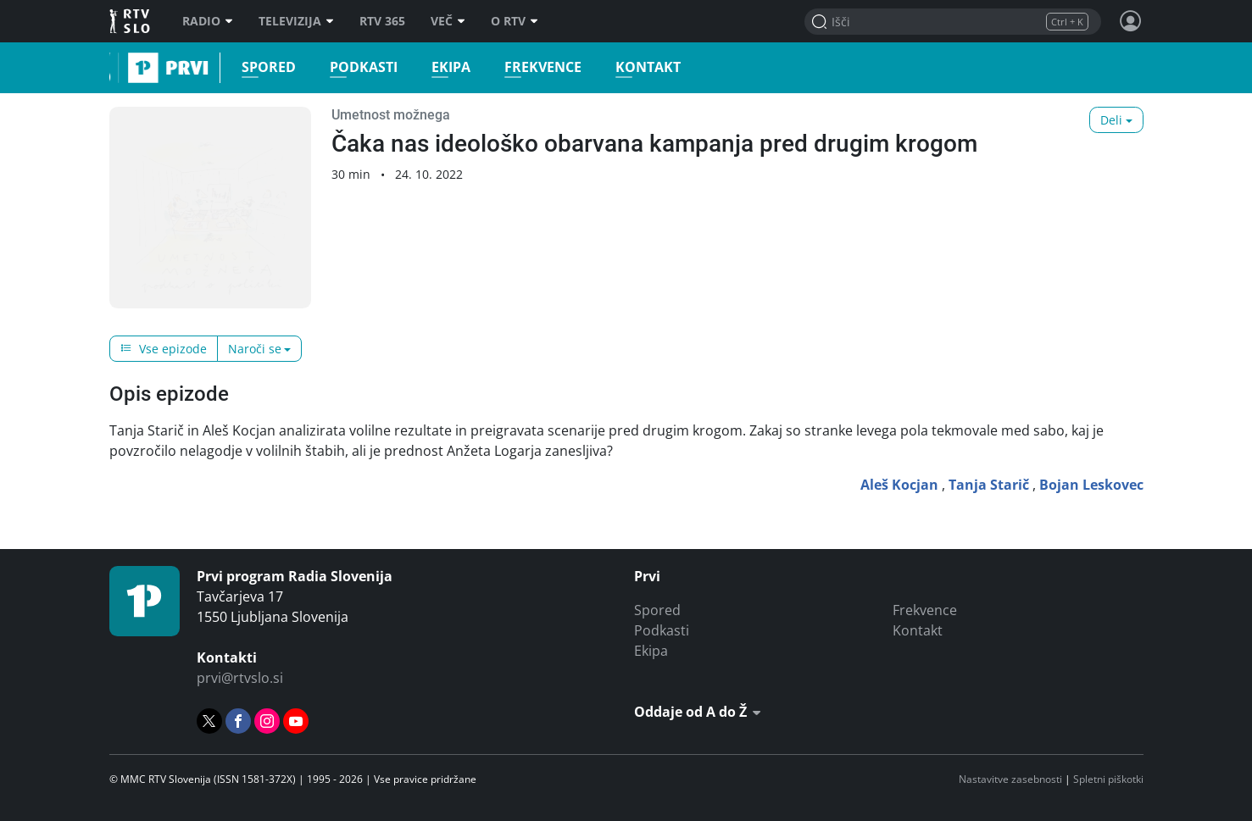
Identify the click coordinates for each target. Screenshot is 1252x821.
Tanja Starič (989, 484)
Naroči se (254, 349)
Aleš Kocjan (899, 484)
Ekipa (445, 67)
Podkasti (358, 67)
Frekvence (537, 67)
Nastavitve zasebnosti (1010, 779)
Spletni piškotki (1108, 779)
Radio (207, 21)
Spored (263, 67)
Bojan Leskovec (1091, 484)
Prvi (115, 68)
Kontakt (642, 67)
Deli (1111, 120)
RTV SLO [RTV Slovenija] (131, 21)
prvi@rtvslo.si (240, 677)
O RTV (514, 21)
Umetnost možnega (390, 115)
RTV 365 (382, 21)
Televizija (296, 21)
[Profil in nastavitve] (1130, 21)
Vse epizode (163, 349)
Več (448, 21)
